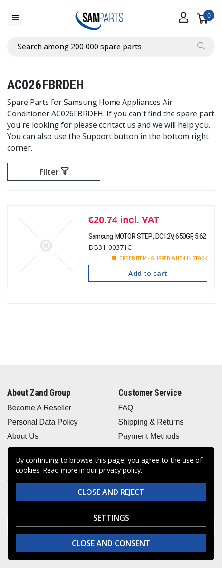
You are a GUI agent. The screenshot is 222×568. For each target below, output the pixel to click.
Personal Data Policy (42, 422)
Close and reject (111, 492)
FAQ (126, 408)
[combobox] (111, 46)
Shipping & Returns (151, 422)
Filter (53, 172)
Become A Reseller (39, 408)
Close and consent (111, 543)
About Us (23, 436)
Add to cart (147, 273)
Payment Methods (149, 436)
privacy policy (120, 469)
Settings (111, 517)
